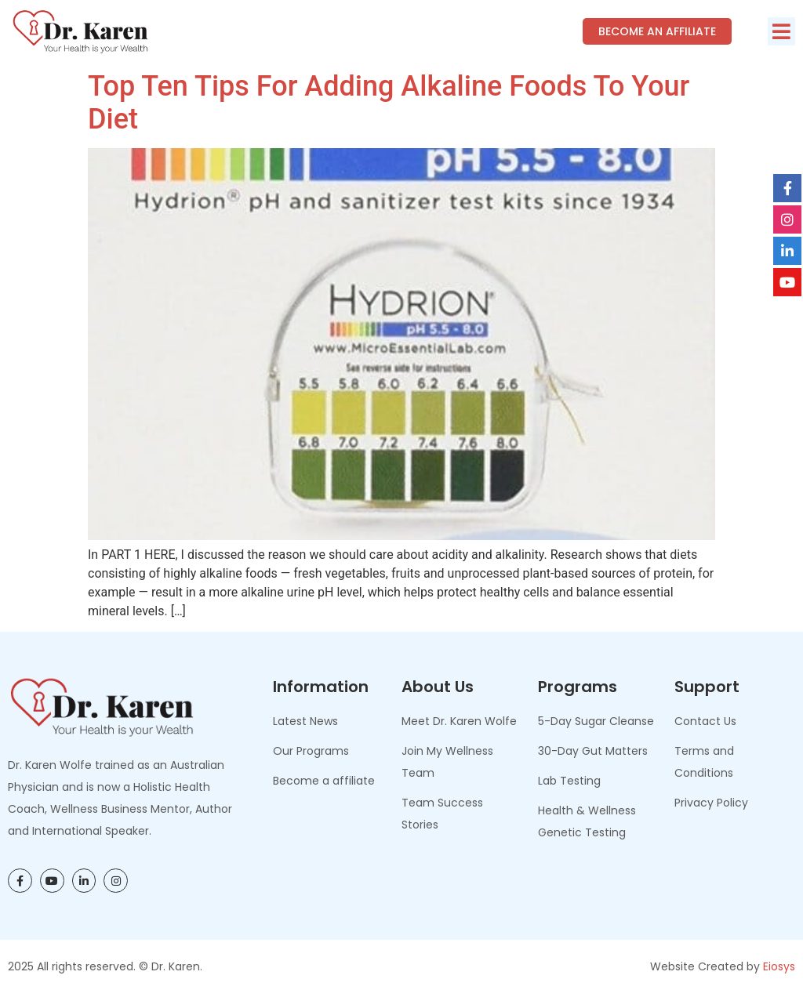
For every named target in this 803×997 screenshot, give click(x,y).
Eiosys (779, 966)
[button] (781, 31)
